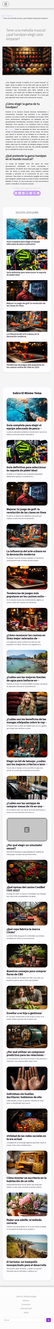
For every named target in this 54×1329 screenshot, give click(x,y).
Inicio (3, 16)
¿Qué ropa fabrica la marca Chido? (23, 930)
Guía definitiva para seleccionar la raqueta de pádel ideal (26, 273)
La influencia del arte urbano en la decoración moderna (23, 335)
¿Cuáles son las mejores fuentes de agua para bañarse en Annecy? (26, 680)
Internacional (26, 1308)
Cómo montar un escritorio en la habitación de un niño (26, 1179)
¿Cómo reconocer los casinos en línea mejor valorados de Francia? (26, 638)
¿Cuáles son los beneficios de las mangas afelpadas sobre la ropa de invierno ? (26, 722)
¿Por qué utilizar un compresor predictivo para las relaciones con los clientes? (26, 1055)
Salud (26, 1312)
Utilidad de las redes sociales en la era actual (26, 1137)
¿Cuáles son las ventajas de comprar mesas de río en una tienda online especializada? (24, 806)
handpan (11, 129)
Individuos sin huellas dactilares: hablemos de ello (24, 1095)
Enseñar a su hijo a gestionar (24, 1013)
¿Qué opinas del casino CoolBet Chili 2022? (26, 888)
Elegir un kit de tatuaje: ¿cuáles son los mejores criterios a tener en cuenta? (26, 764)
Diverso (9, 16)
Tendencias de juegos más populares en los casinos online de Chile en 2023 (25, 366)
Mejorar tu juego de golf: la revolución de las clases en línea (26, 304)
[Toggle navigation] (5, 4)
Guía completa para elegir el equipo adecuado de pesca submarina (23, 242)
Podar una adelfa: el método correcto (24, 1221)
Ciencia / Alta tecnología (26, 1296)
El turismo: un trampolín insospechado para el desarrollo (26, 1263)
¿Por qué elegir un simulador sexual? (24, 846)
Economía (26, 1304)
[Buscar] (24, 1320)
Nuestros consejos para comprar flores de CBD (26, 972)
